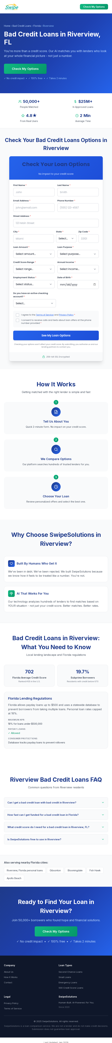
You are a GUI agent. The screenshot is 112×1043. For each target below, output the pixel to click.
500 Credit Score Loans (71, 986)
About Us (8, 971)
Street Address (22, 215)
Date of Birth (64, 276)
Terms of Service (45, 313)
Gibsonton (55, 869)
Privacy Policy (66, 313)
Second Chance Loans (70, 971)
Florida (37, 25)
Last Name (64, 185)
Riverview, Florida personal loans (25, 869)
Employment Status (24, 276)
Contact (8, 981)
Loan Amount (21, 246)
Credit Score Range (24, 261)
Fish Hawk (95, 869)
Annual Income (66, 261)
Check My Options (94, 6)
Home (7, 25)
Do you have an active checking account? (30, 294)
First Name (20, 185)
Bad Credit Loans (22, 25)
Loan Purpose (65, 246)
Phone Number (66, 200)
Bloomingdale (75, 869)
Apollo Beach (14, 877)
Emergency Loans (68, 981)
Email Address (21, 200)
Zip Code (84, 231)
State (59, 231)
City (16, 231)
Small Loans (65, 976)
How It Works (11, 976)
